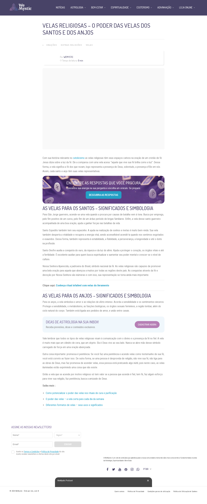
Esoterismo (143, 7)
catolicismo (79, 157)
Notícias (60, 7)
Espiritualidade (120, 7)
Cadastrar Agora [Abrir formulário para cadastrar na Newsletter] (147, 324)
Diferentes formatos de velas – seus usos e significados (74, 405)
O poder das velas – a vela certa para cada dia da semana (75, 399)
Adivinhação (164, 7)
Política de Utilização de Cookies (185, 491)
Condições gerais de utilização (158, 491)
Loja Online (185, 7)
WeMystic (68, 57)
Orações (51, 45)
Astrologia (77, 7)
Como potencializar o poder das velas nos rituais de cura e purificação (81, 393)
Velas (89, 45)
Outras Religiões (71, 45)
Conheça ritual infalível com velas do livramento (82, 285)
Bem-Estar (97, 7)
